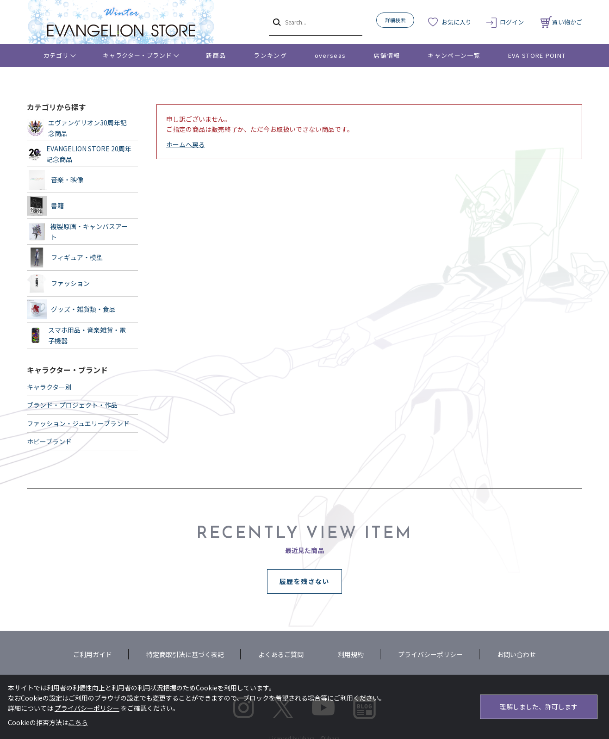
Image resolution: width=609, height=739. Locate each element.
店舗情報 (386, 55)
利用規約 (351, 654)
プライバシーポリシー (430, 654)
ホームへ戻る (185, 144)
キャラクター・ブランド (137, 55)
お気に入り (456, 22)
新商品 (216, 55)
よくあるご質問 (281, 654)
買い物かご (561, 22)
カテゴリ (56, 55)
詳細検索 (395, 20)
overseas (330, 55)
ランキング (270, 55)
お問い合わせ (516, 654)
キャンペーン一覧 (454, 55)
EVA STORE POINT (537, 55)
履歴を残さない (304, 581)
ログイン (512, 22)
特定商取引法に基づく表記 (185, 654)
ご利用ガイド (92, 654)
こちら (78, 722)
